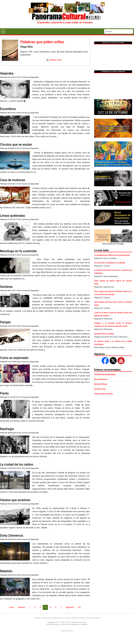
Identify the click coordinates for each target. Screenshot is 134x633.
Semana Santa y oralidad (104, 334)
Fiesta (4, 393)
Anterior (21, 607)
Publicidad (56, 618)
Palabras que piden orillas (42, 42)
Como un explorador (14, 358)
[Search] (118, 31)
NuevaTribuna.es (101, 379)
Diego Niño (26, 46)
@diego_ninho (55, 60)
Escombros (8, 109)
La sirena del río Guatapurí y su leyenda (109, 263)
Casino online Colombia (103, 394)
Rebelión (6, 571)
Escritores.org (99, 389)
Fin (79, 607)
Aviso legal (65, 618)
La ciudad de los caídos (16, 464)
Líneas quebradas (12, 215)
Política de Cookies (78, 618)
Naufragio (7, 429)
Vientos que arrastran (15, 500)
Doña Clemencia (11, 535)
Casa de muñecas (12, 180)
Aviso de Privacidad (93, 618)
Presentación (46, 618)
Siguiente (69, 607)
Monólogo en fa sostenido (18, 251)
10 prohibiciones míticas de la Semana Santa (112, 255)
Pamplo (5, 322)
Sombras (6, 287)
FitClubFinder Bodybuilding (105, 374)
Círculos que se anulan (16, 144)
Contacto (37, 618)
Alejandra (6, 73)
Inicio (11, 607)
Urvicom (70, 630)
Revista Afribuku (100, 384)
